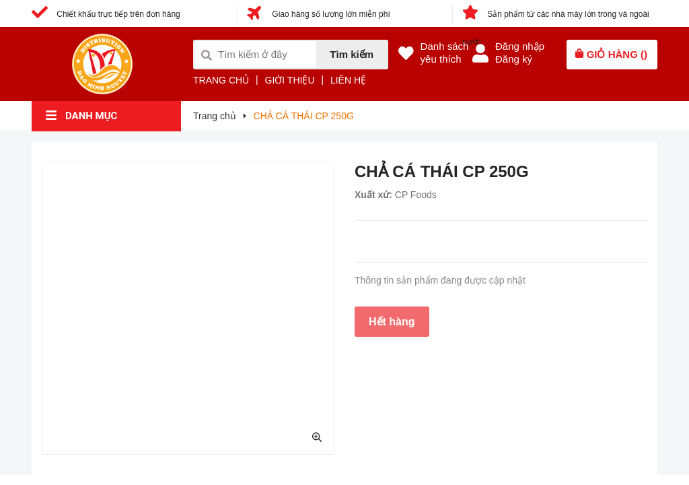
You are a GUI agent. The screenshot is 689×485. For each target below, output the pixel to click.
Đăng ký (513, 59)
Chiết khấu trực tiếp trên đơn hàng (106, 14)
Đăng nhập (519, 46)
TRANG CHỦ (221, 80)
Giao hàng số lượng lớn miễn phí (318, 14)
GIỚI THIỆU (290, 80)
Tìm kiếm (351, 54)
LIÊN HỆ (348, 80)
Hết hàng (392, 321)
